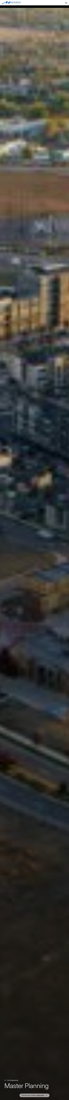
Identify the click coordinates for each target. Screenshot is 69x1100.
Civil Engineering (12, 1080)
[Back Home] (11, 2)
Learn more (40, 1095)
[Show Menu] (66, 3)
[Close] (46, 1095)
